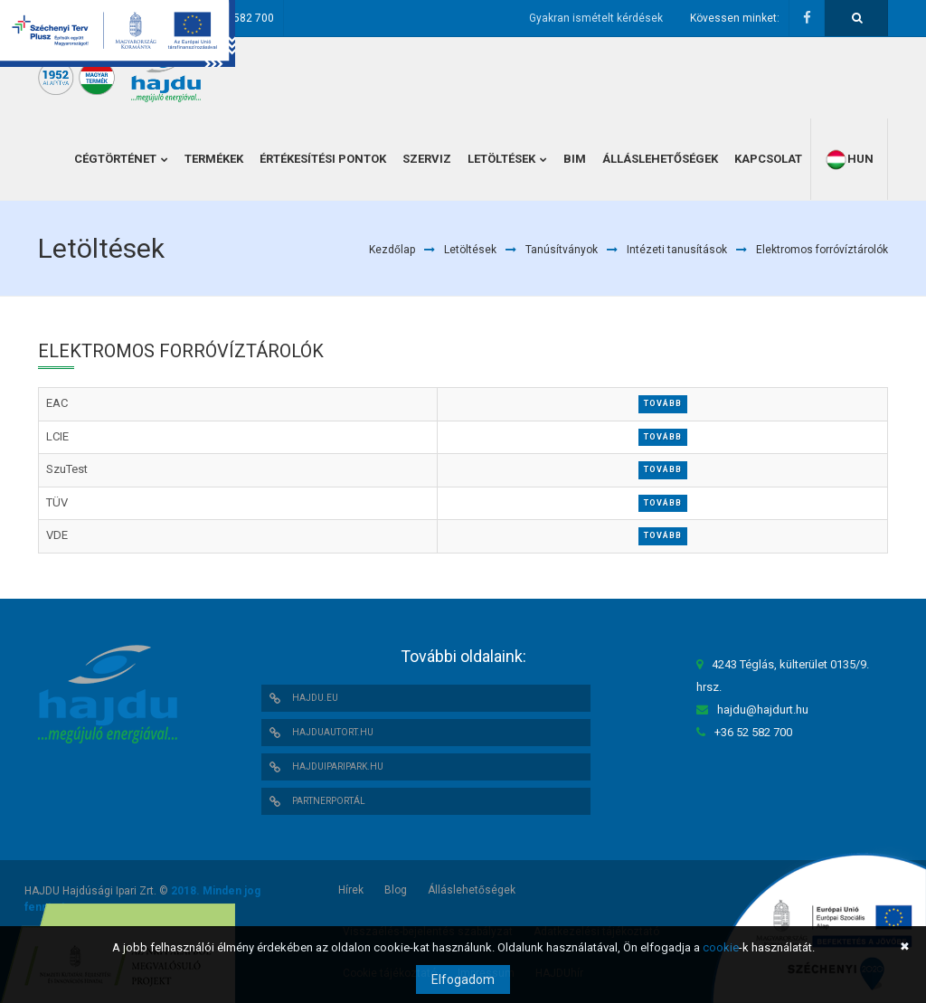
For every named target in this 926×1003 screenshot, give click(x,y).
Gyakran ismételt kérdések (596, 18)
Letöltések (470, 249)
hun (849, 159)
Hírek (351, 890)
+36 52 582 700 (235, 18)
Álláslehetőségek (471, 890)
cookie (721, 947)
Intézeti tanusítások (677, 249)
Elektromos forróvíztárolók (822, 249)
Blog (395, 890)
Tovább (663, 403)
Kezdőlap (392, 249)
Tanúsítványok (561, 249)
